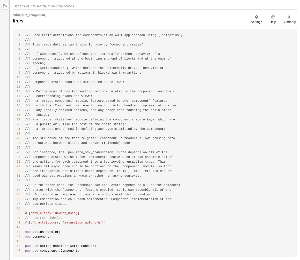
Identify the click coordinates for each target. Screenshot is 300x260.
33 (18, 185)
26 (18, 152)
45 (18, 241)
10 (18, 77)
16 (18, 106)
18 (18, 115)
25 (18, 148)
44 (18, 237)
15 (18, 101)
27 (18, 157)
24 (18, 143)
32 (18, 181)
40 (18, 218)
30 (18, 171)
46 (18, 246)
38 (18, 209)
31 (18, 176)
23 (18, 138)
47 (18, 251)
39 (18, 213)
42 (18, 227)
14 (18, 96)
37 (18, 204)
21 (18, 129)
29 (18, 166)
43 (18, 232)
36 (18, 199)
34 (18, 190)
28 (18, 162)
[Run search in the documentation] (155, 6)
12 (18, 87)
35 (18, 195)
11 (18, 82)
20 (18, 124)
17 (18, 110)
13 (18, 91)
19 (18, 120)
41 (18, 223)
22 (18, 134)
